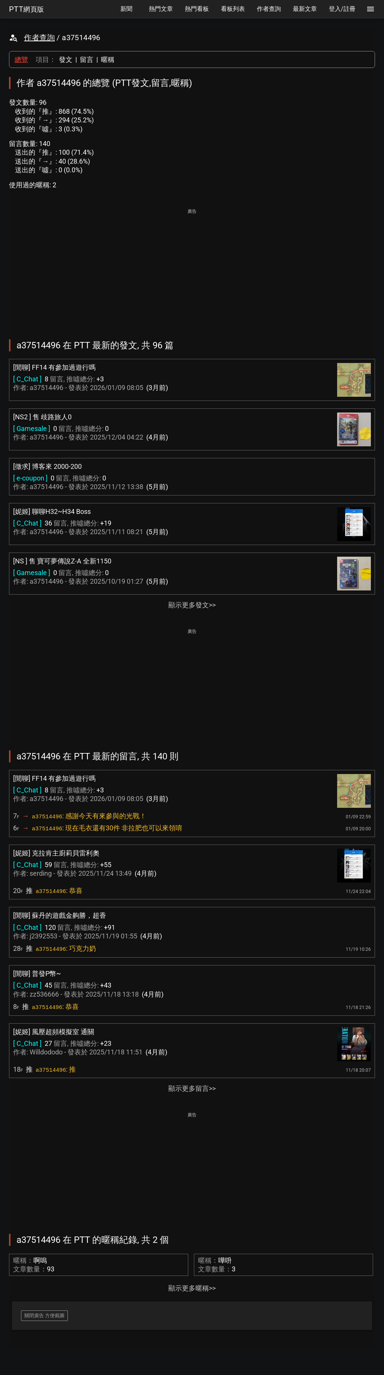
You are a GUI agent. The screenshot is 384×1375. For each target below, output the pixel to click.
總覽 (21, 59)
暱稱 (107, 59)
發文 (65, 59)
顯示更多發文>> (192, 605)
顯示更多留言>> (192, 1088)
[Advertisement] (192, 268)
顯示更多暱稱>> (192, 1288)
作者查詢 (39, 37)
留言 (86, 59)
